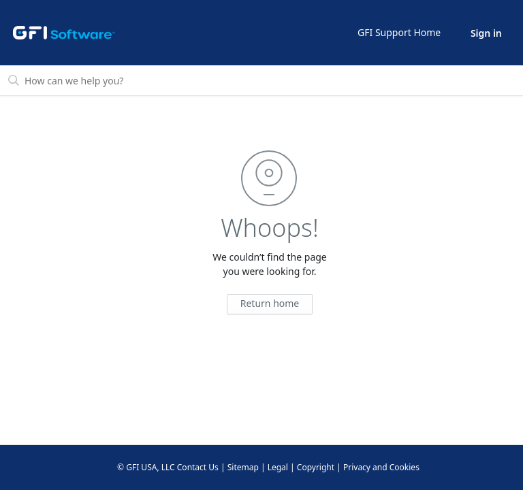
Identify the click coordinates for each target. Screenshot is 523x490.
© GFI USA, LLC (146, 467)
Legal (278, 467)
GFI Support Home (399, 32)
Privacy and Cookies (381, 467)
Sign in (486, 33)
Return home (270, 303)
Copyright (315, 467)
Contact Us (198, 467)
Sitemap (243, 467)
